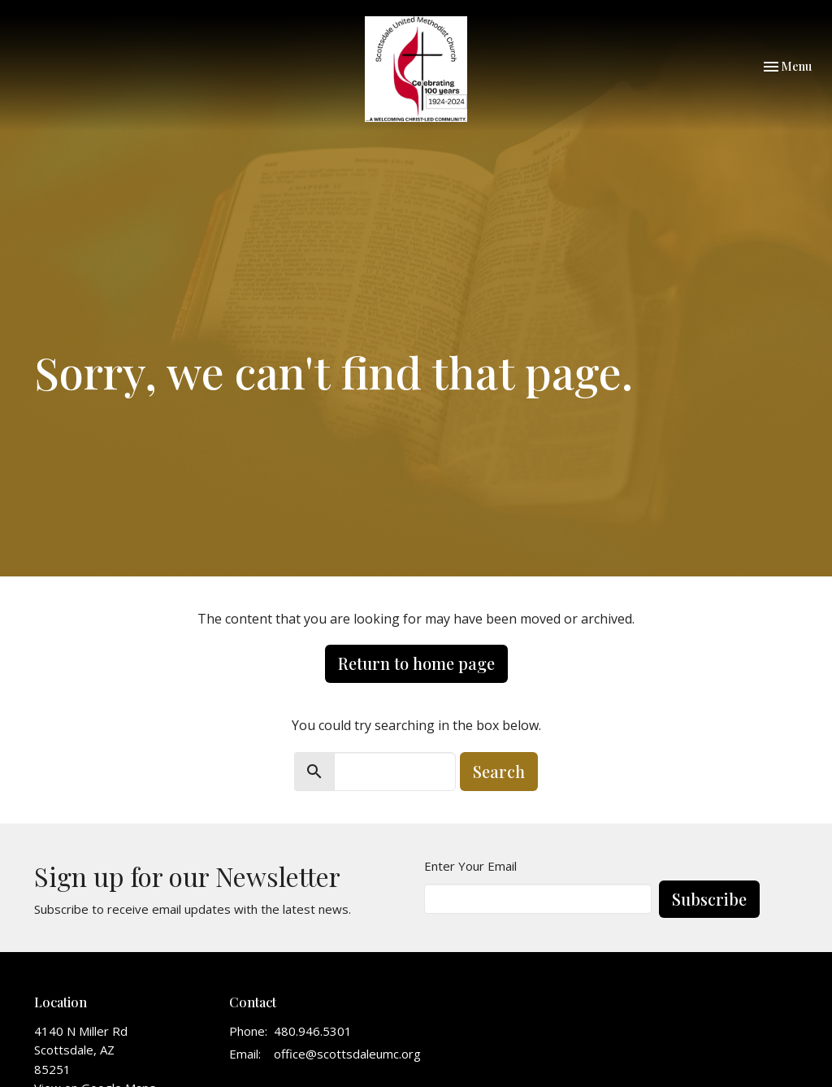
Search (499, 771)
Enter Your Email (470, 866)
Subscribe (709, 899)
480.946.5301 (313, 1031)
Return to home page (416, 663)
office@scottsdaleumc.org (347, 1054)
